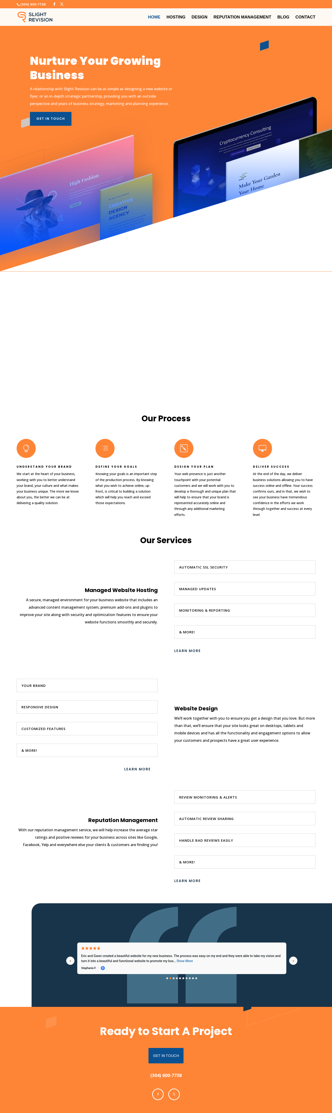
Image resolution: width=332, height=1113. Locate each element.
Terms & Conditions (30, 1100)
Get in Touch (50, 93)
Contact (305, 16)
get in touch (166, 1030)
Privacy (53, 1100)
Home (154, 16)
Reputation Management (242, 16)
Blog (283, 16)
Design (200, 16)
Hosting (175, 16)
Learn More (187, 625)
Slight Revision (85, 1108)
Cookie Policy (72, 1100)
